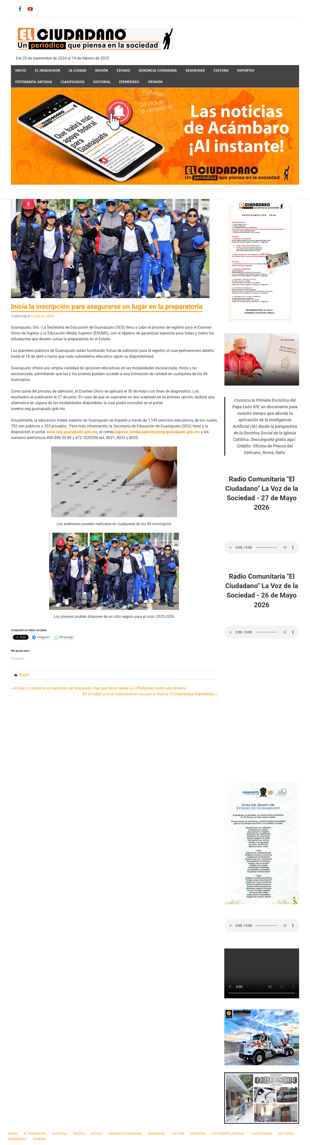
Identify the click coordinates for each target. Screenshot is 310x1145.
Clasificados (73, 82)
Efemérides (129, 82)
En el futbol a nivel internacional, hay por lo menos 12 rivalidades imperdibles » (150, 694)
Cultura (221, 70)
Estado (123, 70)
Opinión (155, 82)
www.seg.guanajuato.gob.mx (71, 432)
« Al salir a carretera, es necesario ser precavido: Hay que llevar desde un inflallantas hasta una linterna (98, 688)
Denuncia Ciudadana (158, 70)
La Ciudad (77, 70)
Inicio (20, 70)
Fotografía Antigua (33, 82)
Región (101, 70)
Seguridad (195, 70)
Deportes (245, 70)
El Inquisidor (47, 70)
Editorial (101, 82)
